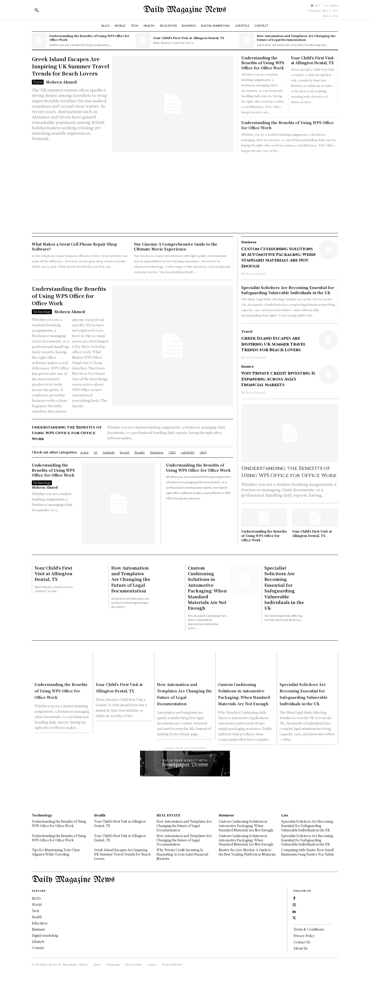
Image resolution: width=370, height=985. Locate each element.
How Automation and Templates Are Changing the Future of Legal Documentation (296, 38)
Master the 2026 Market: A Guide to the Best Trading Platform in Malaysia (247, 852)
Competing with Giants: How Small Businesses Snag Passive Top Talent (307, 852)
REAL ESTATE (168, 815)
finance (247, 366)
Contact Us (301, 948)
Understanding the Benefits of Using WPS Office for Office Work (89, 38)
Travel (38, 82)
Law (284, 815)
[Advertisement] (185, 192)
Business (248, 242)
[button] (36, 10)
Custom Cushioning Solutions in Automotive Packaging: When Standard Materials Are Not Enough (278, 257)
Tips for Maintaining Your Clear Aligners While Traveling (56, 852)
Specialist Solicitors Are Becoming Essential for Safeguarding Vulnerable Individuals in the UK (287, 290)
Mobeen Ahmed (61, 82)
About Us (300, 954)
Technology (42, 311)
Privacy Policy (304, 942)
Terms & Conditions (308, 935)
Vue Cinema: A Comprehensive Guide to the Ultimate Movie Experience (175, 246)
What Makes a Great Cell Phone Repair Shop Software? (74, 246)
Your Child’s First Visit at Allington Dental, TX (188, 38)
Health (99, 815)
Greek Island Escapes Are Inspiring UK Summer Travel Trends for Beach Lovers (70, 66)
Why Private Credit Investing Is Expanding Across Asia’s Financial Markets (278, 379)
